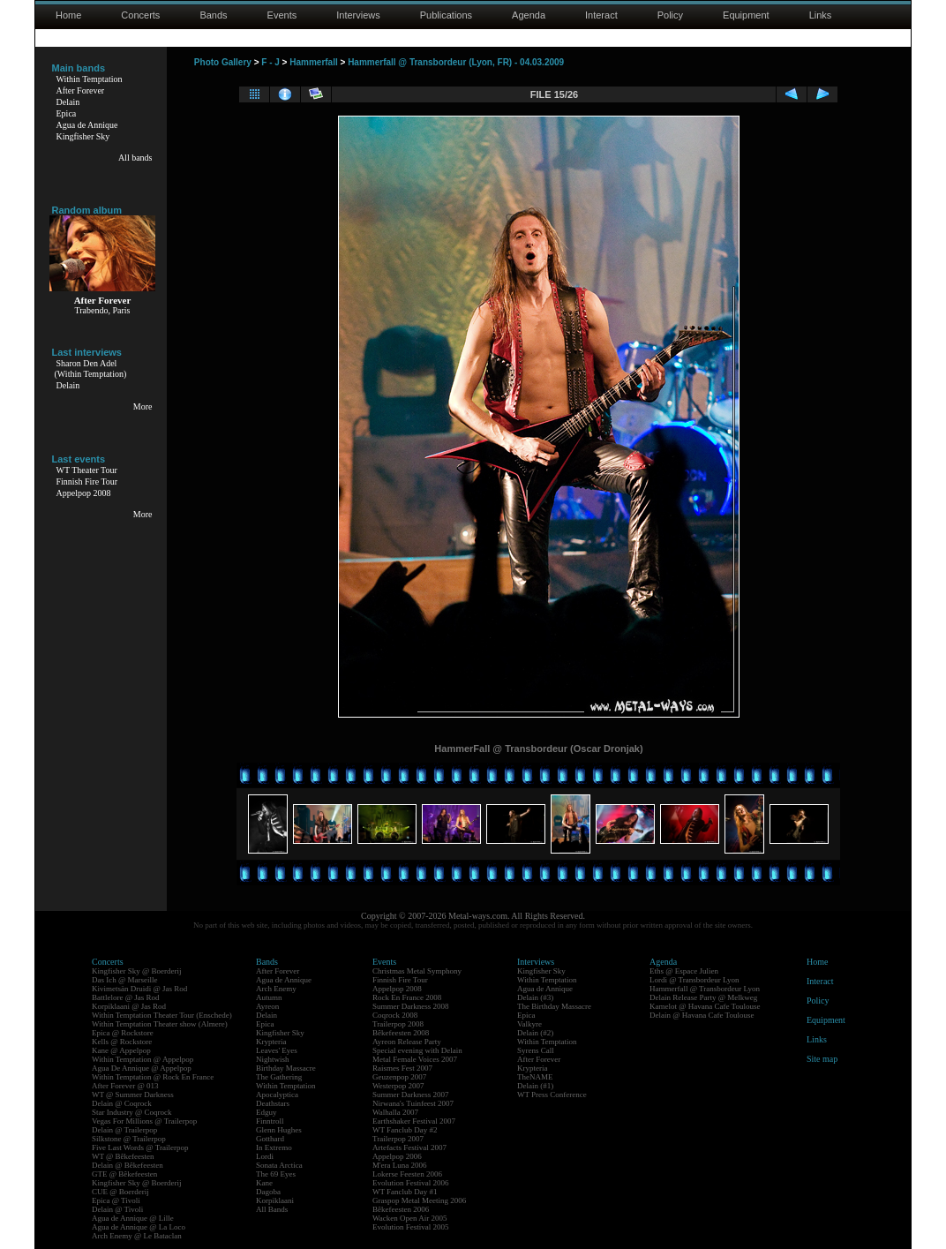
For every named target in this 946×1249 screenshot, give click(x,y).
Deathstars (272, 1103)
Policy (670, 15)
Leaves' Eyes (276, 1050)
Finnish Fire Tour (87, 481)
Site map (822, 1059)
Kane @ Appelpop (121, 1050)
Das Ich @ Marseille (125, 979)
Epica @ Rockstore (123, 1032)
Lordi (265, 1156)
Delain (68, 102)
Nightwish (272, 1059)
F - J (270, 62)
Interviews (358, 15)
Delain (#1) (535, 1085)
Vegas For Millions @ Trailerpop (144, 1121)
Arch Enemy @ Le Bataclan (137, 1235)
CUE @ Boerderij (120, 1191)
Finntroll (270, 1121)
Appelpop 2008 (83, 493)
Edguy (266, 1112)
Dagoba (268, 1191)
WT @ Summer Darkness (133, 1094)
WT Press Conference (552, 1094)
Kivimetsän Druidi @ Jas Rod (139, 988)
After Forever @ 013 (125, 1085)
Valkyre (529, 1024)
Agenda (528, 15)
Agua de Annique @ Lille (133, 1218)
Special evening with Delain (417, 1050)
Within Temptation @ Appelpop (142, 1059)
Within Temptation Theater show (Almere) (160, 1024)
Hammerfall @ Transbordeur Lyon (704, 988)
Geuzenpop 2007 (399, 1076)
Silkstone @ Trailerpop (129, 1138)
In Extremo (274, 1147)
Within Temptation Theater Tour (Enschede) (162, 1015)
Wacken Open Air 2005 (409, 1218)
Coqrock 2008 (394, 1015)
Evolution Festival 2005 (410, 1227)
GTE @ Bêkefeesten (124, 1174)
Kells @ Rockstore (122, 1041)
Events (282, 15)
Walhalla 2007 (395, 1112)
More (143, 406)
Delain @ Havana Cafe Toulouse (701, 1015)
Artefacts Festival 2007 (409, 1147)
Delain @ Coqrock (122, 1103)
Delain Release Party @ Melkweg (703, 997)
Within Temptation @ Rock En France (153, 1076)
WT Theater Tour (86, 470)
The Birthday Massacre (554, 1006)
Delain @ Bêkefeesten (127, 1165)
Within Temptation (89, 79)
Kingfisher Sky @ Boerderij (137, 971)
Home (68, 15)
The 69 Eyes (276, 1174)
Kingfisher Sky (83, 136)
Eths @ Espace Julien (683, 971)
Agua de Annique (87, 125)
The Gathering (279, 1076)
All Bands (272, 1209)
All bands (135, 157)
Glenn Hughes (279, 1129)
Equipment (746, 15)
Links (820, 15)
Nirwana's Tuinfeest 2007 (413, 1103)
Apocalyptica (277, 1094)
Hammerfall (313, 62)
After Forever (80, 90)
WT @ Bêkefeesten (123, 1156)
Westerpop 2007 (398, 1085)
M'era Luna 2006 (399, 1165)
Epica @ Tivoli (116, 1200)
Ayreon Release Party (406, 1041)
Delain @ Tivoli (117, 1209)
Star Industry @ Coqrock (132, 1112)
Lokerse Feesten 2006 (407, 1174)
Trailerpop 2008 (398, 1024)
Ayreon (267, 1006)
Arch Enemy (276, 988)
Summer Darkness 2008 (410, 1006)
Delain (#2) (535, 1032)
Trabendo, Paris (103, 310)
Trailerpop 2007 (398, 1138)
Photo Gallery (223, 62)
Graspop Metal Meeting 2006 (419, 1200)
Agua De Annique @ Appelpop (141, 1068)
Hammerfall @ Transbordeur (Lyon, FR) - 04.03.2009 (456, 62)
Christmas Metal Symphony (417, 971)
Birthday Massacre (286, 1068)
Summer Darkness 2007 (410, 1094)
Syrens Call (535, 1050)
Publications (446, 15)
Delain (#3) (535, 997)
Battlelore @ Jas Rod (126, 997)
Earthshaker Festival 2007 (413, 1121)
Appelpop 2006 (397, 1156)
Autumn (269, 997)
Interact (601, 15)
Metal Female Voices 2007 (414, 1059)
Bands (213, 15)
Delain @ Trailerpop (124, 1129)
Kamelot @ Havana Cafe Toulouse (704, 1006)
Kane (264, 1182)
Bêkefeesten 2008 (400, 1032)
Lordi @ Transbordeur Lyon (694, 979)
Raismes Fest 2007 (402, 1068)
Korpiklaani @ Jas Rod (129, 1006)
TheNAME (535, 1076)
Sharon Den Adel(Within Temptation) (91, 368)
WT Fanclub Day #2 (405, 1129)
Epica (66, 113)
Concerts (140, 15)
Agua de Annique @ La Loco (138, 1227)
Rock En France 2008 (406, 997)
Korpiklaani (275, 1200)
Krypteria (271, 1041)
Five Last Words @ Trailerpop (140, 1147)
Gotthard (270, 1138)
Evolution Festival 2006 (410, 1182)
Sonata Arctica (279, 1165)
